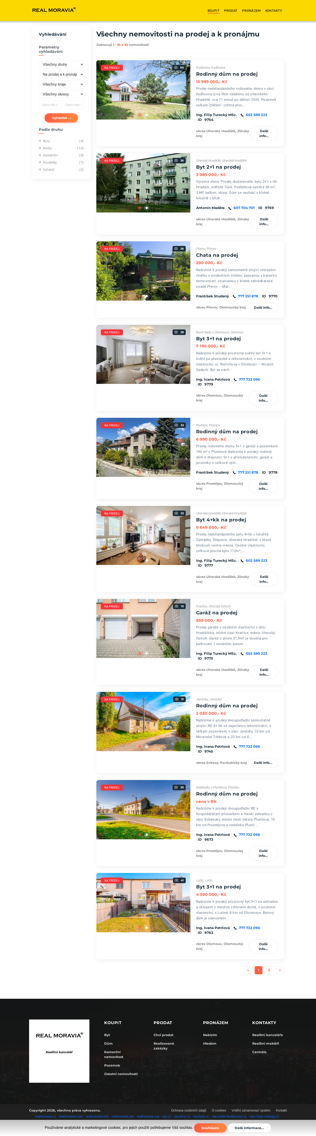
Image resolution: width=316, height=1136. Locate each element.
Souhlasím (210, 1128)
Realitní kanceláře (267, 1035)
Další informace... (249, 1128)
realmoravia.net (123, 1116)
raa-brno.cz (182, 1116)
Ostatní (47, 169)
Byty (44, 141)
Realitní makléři (265, 1043)
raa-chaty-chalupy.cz (264, 1116)
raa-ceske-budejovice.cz (229, 1116)
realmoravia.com (71, 1116)
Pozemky (48, 162)
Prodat (230, 11)
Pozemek (112, 1065)
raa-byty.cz (201, 1116)
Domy (45, 148)
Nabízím (210, 1035)
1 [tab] (139, 115)
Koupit (214, 11)
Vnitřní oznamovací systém (251, 1110)
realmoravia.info (97, 1116)
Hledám (209, 1043)
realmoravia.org (148, 1116)
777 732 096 (249, 379)
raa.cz (166, 1116)
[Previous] (248, 970)
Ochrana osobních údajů (188, 1110)
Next (193, 89)
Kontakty (273, 11)
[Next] (280, 970)
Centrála (259, 1052)
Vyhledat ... (61, 118)
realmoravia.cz (45, 1116)
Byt (107, 1035)
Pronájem (251, 11)
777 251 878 (248, 296)
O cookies (219, 1110)
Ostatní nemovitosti (121, 1074)
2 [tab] (146, 115)
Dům (108, 1043)
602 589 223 (256, 115)
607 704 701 (244, 208)
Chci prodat (163, 1035)
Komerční (48, 155)
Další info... (264, 133)
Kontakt (281, 1110)
